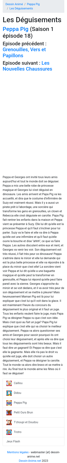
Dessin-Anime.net (30, 460)
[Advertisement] (33, 106)
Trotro (14, 432)
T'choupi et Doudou (22, 422)
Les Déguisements (21, 8)
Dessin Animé (14, 4)
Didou (13, 393)
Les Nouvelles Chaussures (27, 66)
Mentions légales (18, 452)
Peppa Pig (33, 4)
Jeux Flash (13, 441)
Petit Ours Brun (19, 412)
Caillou (14, 383)
